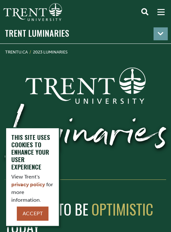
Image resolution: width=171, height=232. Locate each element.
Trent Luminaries (37, 33)
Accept (33, 213)
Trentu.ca (16, 52)
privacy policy (28, 184)
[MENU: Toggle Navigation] (161, 12)
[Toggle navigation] (161, 33)
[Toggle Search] (145, 12)
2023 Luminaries (50, 52)
